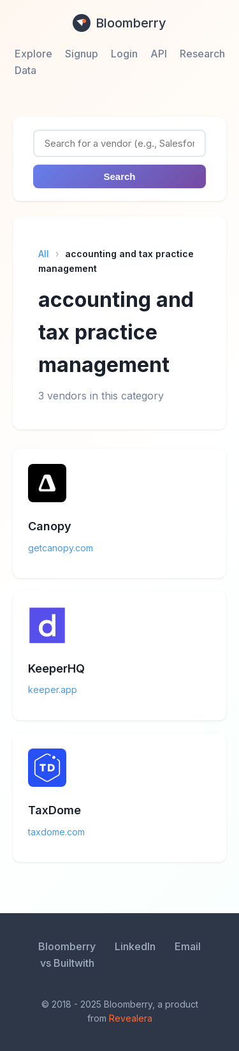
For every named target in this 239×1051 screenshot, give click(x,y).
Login (124, 53)
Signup (81, 53)
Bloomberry (119, 23)
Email (188, 946)
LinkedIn (135, 946)
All (43, 253)
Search (119, 176)
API (158, 53)
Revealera (130, 1018)
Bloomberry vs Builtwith (67, 954)
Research (202, 53)
